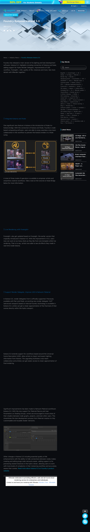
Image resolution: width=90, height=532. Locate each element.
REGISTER (81, 10)
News (5, 57)
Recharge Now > (74, 2)
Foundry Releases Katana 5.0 (30, 57)
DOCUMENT (53, 10)
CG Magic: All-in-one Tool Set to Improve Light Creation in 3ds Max (80, 137)
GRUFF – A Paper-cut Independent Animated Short (80, 165)
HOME (18, 10)
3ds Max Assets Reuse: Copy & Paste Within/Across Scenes (80, 146)
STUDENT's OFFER (44, 10)
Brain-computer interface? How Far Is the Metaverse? (80, 156)
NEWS (59, 10)
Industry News (14, 57)
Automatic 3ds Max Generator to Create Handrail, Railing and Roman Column (80, 174)
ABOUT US (65, 10)
